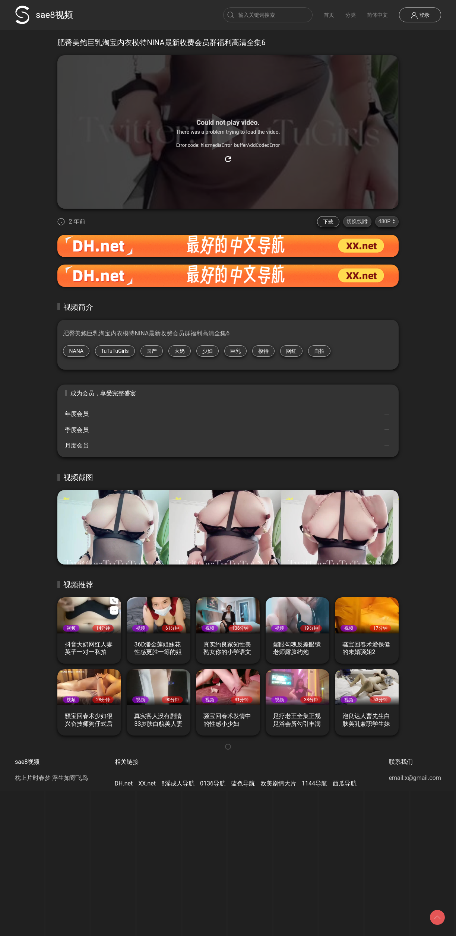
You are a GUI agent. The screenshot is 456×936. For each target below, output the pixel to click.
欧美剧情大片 (278, 783)
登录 (420, 15)
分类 (350, 15)
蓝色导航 (243, 783)
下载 (328, 222)
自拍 (319, 351)
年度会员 (77, 413)
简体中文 (377, 15)
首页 (329, 15)
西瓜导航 (345, 783)
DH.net (124, 783)
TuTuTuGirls (115, 351)
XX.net (147, 783)
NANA (76, 351)
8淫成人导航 (177, 783)
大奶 (179, 351)
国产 (151, 351)
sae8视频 (44, 15)
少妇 (207, 351)
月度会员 (77, 445)
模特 (263, 351)
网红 (291, 351)
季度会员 (77, 429)
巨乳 (235, 351)
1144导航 (314, 783)
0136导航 (212, 783)
